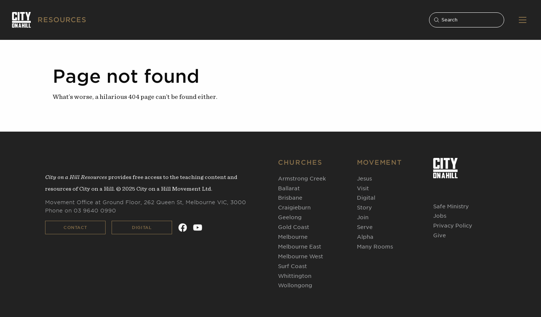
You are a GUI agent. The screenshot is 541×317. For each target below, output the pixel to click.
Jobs (439, 216)
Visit (363, 188)
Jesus (364, 179)
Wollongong (295, 285)
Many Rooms (375, 247)
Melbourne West (300, 256)
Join (363, 217)
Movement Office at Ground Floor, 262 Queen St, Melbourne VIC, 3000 (145, 202)
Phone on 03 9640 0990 (80, 211)
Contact (75, 227)
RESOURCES (62, 20)
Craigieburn (294, 208)
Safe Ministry (451, 206)
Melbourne (293, 237)
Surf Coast (292, 266)
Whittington (294, 276)
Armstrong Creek (302, 179)
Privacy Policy (452, 226)
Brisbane (290, 198)
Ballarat (289, 188)
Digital (141, 227)
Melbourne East (299, 247)
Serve (365, 227)
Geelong (290, 217)
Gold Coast (293, 227)
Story (364, 208)
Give (439, 235)
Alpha (365, 237)
